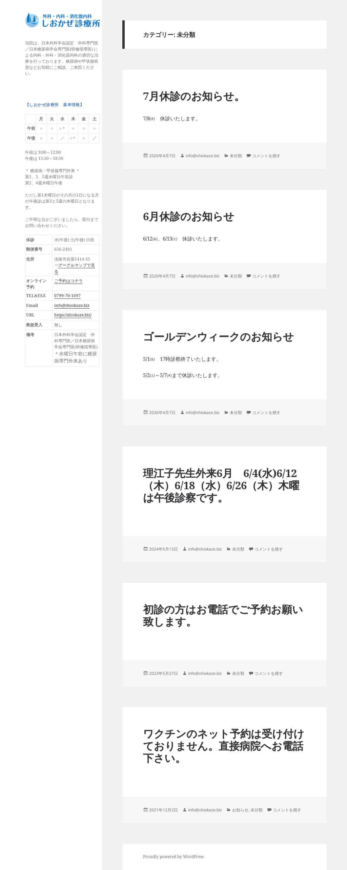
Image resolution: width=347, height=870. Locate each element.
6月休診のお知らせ (188, 216)
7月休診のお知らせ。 (194, 96)
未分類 (236, 156)
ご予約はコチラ (68, 281)
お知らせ (240, 810)
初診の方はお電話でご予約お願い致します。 (223, 615)
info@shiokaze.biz (71, 305)
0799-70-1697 (67, 295)
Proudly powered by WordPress (173, 856)
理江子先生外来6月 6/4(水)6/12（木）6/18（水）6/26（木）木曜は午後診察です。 (221, 485)
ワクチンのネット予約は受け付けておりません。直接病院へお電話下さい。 (223, 745)
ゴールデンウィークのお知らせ (218, 336)
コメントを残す (266, 156)
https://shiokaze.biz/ (72, 315)
